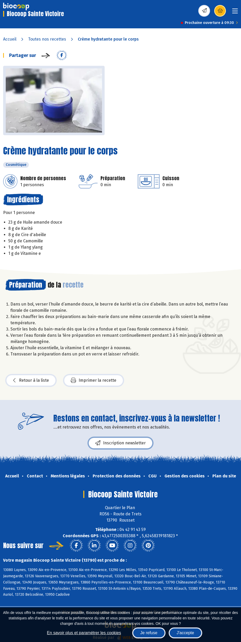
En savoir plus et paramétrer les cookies (84, 633)
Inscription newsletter (120, 443)
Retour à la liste (31, 380)
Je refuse (148, 633)
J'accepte (185, 633)
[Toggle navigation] (235, 12)
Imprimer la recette (93, 380)
